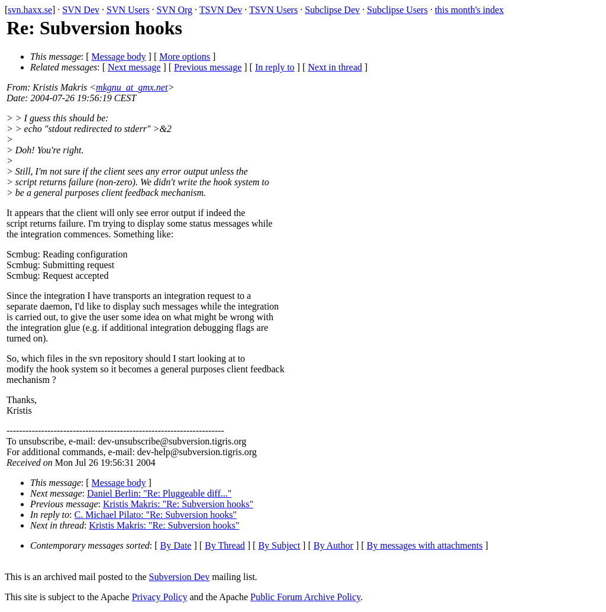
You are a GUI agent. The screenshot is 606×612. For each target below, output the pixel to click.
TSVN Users (273, 10)
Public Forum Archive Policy (305, 597)
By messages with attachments (425, 545)
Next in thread (335, 67)
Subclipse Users (397, 10)
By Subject (279, 545)
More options (184, 56)
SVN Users (128, 10)
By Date (176, 545)
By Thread (225, 545)
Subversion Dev (179, 577)
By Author (333, 545)
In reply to (275, 67)
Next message (134, 67)
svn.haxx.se (30, 10)
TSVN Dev (220, 10)
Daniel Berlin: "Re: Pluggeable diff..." (159, 493)
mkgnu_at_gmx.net (131, 87)
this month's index (469, 10)
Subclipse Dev (332, 10)
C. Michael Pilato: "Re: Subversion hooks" (156, 515)
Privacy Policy (160, 597)
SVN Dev (80, 10)
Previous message (207, 67)
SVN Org (174, 10)
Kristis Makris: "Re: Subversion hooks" (178, 504)
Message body (119, 56)
